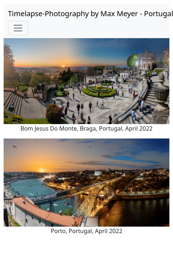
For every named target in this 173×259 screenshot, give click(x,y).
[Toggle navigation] (18, 28)
